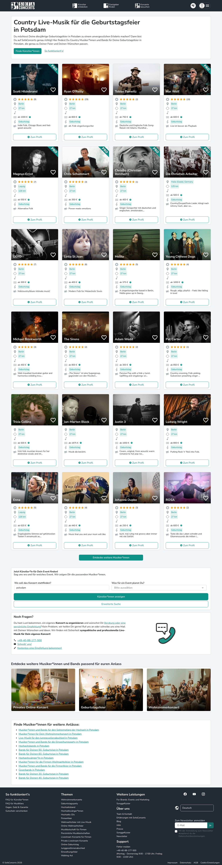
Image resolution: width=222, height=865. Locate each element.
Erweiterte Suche (111, 604)
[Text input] (191, 825)
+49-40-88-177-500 (29, 640)
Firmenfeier (66, 818)
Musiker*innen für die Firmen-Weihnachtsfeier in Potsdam (51, 762)
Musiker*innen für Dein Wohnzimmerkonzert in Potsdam (50, 734)
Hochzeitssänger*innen (72, 810)
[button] (204, 5)
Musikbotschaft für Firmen (73, 829)
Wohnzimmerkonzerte (71, 799)
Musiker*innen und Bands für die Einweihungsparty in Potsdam (54, 742)
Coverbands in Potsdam (32, 770)
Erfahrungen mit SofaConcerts (131, 817)
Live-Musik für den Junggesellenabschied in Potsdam (48, 738)
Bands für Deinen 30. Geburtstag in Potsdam (44, 774)
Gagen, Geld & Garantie (17, 807)
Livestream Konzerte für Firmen (76, 836)
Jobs (119, 825)
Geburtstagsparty (69, 803)
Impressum (172, 862)
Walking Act (67, 855)
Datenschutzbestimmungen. (192, 836)
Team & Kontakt (124, 814)
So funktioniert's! (54, 51)
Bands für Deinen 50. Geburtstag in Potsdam (44, 750)
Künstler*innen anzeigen (111, 596)
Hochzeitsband (68, 807)
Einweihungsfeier (69, 851)
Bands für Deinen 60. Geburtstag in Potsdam (44, 754)
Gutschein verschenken (17, 810)
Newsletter (122, 836)
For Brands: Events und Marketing (133, 799)
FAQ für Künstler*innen (17, 799)
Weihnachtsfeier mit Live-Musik (76, 822)
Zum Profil (36, 137)
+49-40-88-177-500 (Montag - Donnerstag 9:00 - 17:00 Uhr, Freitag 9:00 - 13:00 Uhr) (139, 853)
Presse (120, 828)
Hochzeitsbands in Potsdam (34, 746)
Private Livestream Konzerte (74, 840)
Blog (119, 821)
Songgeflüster (123, 803)
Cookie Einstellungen (210, 862)
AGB (196, 862)
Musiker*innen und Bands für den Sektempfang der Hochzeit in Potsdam (59, 730)
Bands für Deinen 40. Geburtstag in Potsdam (44, 778)
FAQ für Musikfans (15, 803)
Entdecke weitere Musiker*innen (111, 557)
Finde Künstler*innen (27, 51)
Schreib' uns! (24, 644)
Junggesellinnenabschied (73, 848)
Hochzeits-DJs (68, 814)
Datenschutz (185, 862)
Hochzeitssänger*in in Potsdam (36, 758)
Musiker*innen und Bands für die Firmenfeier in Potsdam (50, 766)
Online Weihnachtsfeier (72, 825)
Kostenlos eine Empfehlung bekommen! (39, 648)
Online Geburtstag (70, 844)
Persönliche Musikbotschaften (75, 833)
